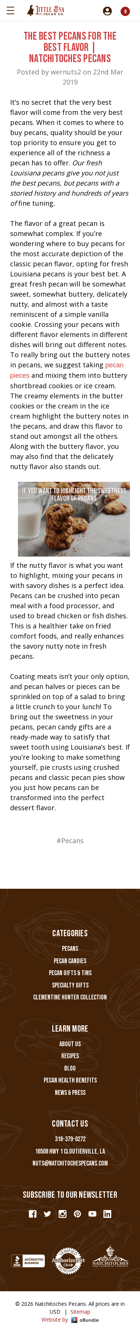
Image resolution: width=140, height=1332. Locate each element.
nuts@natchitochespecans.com (70, 1163)
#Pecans (70, 840)
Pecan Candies (70, 961)
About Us (70, 1044)
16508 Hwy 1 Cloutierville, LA (70, 1151)
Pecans (70, 949)
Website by (70, 1319)
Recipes (70, 1056)
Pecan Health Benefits (70, 1080)
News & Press (70, 1093)
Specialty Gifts (70, 985)
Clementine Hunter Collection (70, 997)
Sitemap (80, 1311)
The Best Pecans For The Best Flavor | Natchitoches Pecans (70, 47)
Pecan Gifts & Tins (70, 973)
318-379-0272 (70, 1139)
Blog (70, 1068)
